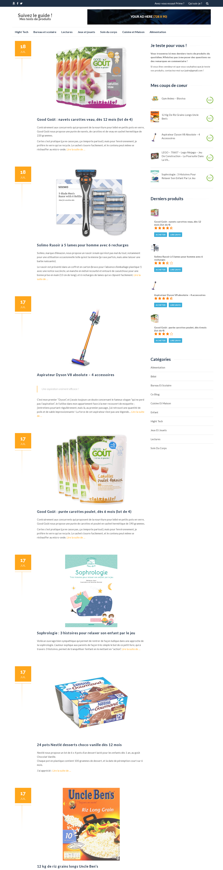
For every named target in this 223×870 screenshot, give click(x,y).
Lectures (67, 31)
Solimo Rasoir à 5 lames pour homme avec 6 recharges (83, 245)
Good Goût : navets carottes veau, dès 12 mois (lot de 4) (85, 119)
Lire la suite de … (76, 149)
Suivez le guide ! (35, 15)
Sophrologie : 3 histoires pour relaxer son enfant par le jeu (86, 633)
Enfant (154, 412)
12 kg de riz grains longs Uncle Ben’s (67, 866)
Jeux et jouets (86, 31)
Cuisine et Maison (133, 31)
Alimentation (158, 31)
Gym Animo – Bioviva (173, 98)
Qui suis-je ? (195, 3)
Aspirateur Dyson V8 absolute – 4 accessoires (75, 375)
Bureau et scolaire (44, 31)
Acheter (161, 234)
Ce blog (155, 394)
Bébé (153, 376)
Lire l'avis (175, 234)
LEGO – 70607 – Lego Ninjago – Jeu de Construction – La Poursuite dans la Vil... (183, 156)
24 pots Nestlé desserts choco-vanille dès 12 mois (79, 745)
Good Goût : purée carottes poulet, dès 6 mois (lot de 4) (84, 511)
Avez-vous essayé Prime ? (169, 3)
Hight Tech (21, 31)
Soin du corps (108, 31)
